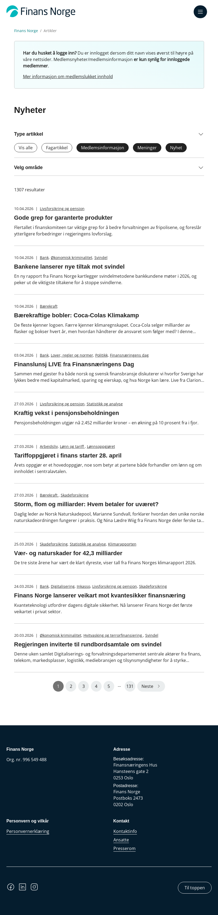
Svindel (101, 257)
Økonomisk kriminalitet (71, 257)
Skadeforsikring (75, 495)
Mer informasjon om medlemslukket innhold (68, 76)
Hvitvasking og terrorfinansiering (113, 635)
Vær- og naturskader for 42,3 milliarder (68, 553)
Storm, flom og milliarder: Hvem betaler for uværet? (86, 504)
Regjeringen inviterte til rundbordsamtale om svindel (88, 644)
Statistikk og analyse (105, 403)
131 (129, 686)
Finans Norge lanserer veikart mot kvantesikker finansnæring (100, 595)
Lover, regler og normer (72, 355)
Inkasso (83, 586)
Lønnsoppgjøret (101, 446)
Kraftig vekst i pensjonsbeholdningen (66, 413)
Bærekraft (49, 306)
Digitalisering (63, 586)
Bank (44, 257)
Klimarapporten (122, 544)
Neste (147, 686)
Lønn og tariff (72, 446)
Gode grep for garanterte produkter (63, 217)
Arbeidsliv (49, 446)
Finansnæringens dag (129, 355)
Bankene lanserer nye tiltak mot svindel (69, 266)
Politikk (101, 355)
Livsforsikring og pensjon (62, 208)
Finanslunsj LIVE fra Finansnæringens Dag (74, 364)
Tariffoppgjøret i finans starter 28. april (68, 455)
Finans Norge (26, 30)
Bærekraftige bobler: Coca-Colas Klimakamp (76, 315)
